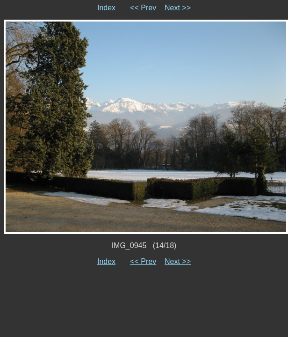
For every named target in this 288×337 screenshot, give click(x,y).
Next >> (178, 8)
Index (106, 8)
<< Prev (143, 8)
